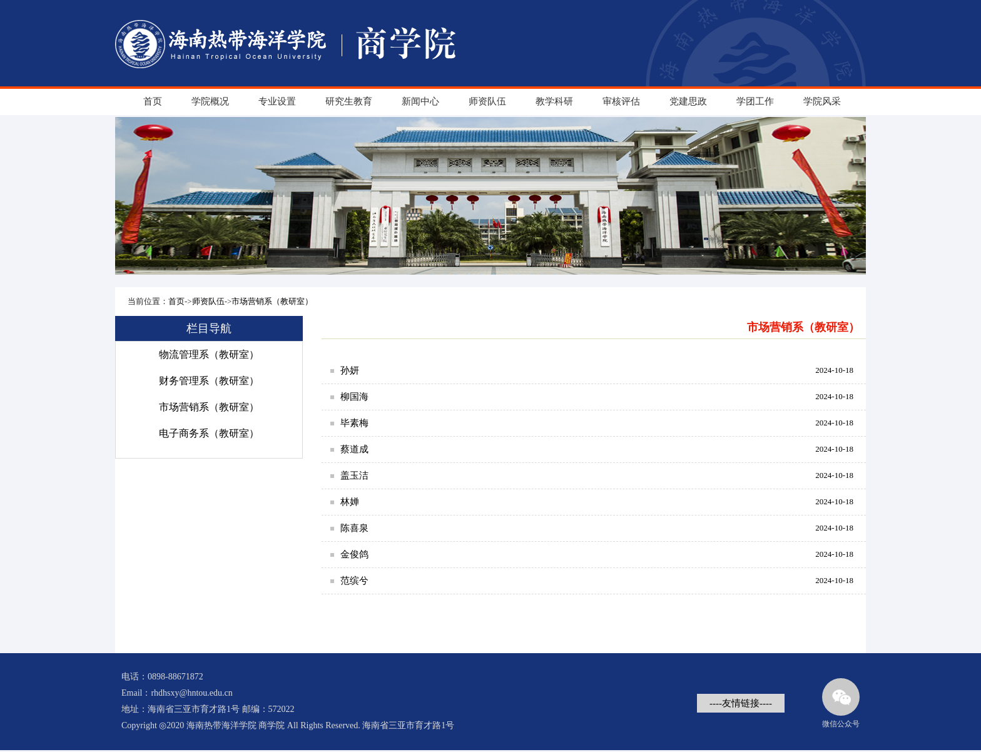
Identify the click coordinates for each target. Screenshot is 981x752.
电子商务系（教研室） (209, 433)
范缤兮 (354, 581)
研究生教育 (348, 101)
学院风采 (822, 101)
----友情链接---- (740, 703)
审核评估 (621, 101)
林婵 (349, 502)
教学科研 (554, 101)
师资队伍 (487, 101)
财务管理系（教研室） (209, 380)
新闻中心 (420, 101)
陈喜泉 (354, 528)
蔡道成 (354, 449)
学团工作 (755, 101)
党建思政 (688, 101)
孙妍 (349, 370)
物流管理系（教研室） (209, 354)
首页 (152, 101)
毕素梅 (354, 423)
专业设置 (277, 101)
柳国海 (354, 397)
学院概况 (210, 101)
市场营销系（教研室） (272, 301)
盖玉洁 (354, 475)
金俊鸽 (354, 554)
